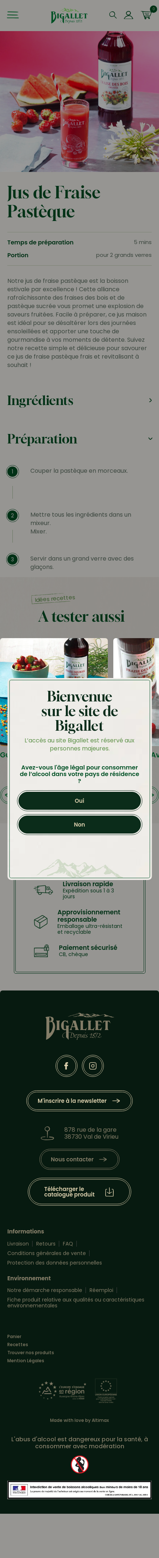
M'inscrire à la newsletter (72, 1101)
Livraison (18, 1243)
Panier (14, 1336)
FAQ (68, 1243)
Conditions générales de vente (46, 1253)
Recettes (17, 1344)
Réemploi (101, 1290)
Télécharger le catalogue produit (69, 1191)
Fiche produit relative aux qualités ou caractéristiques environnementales (75, 1302)
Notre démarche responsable (44, 1290)
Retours (46, 1243)
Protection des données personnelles (54, 1262)
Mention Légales (25, 1360)
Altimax (100, 1420)
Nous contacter (72, 1159)
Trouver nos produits (30, 1352)
